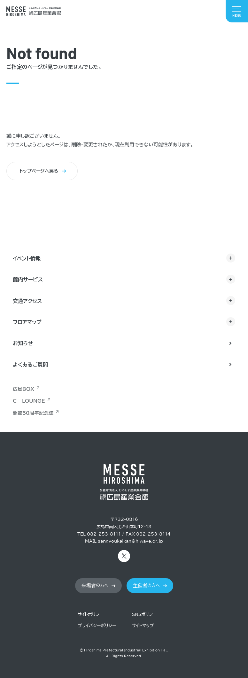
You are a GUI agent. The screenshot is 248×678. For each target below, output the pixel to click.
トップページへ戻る (38, 171)
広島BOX (23, 389)
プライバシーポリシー (97, 626)
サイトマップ (143, 626)
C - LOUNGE (29, 401)
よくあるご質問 (30, 364)
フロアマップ (27, 322)
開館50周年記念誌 (33, 413)
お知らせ (23, 343)
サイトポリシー (90, 614)
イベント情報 (27, 258)
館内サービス (28, 279)
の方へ (94, 585)
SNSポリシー (144, 614)
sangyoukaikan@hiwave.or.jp (130, 541)
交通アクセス (27, 300)
